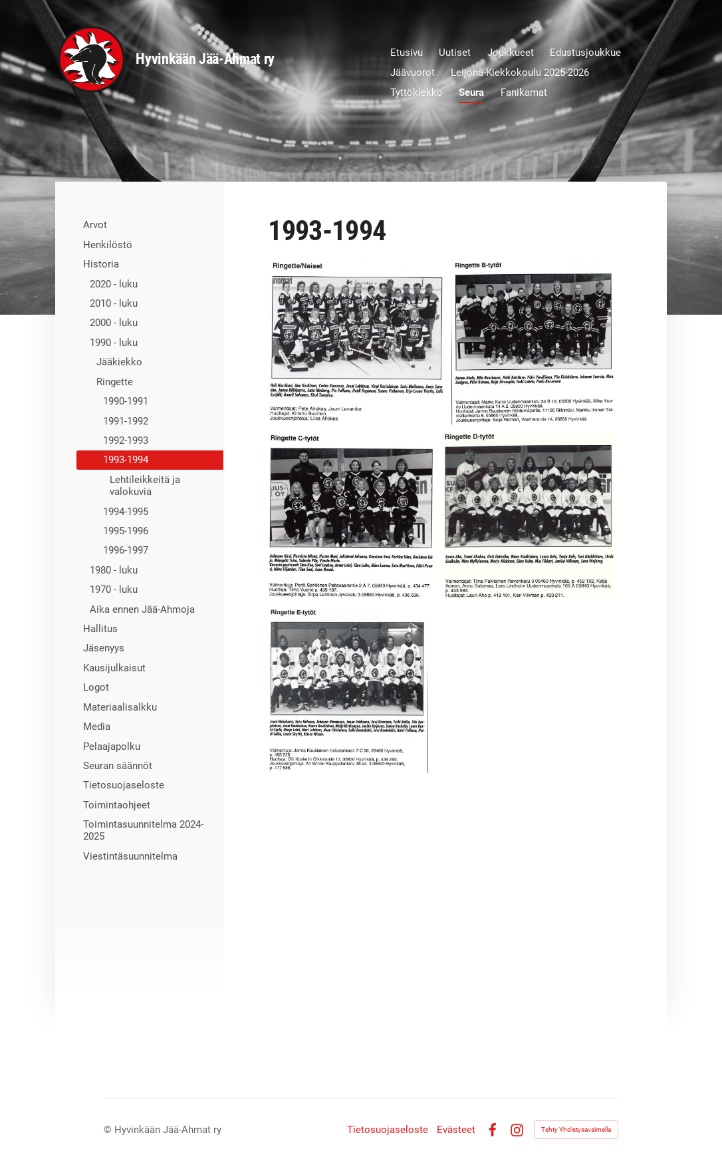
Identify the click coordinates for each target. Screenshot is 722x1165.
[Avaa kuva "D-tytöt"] (528, 516)
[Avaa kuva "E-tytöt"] (348, 690)
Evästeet (456, 1130)
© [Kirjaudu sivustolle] (109, 1130)
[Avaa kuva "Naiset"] (355, 340)
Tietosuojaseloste (387, 1130)
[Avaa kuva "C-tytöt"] (350, 516)
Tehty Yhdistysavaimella (576, 1129)
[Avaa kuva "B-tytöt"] (533, 340)
